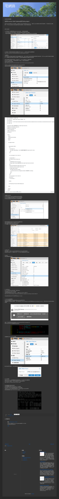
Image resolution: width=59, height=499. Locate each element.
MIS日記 (10, 415)
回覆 (8, 425)
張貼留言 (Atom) (9, 445)
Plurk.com (15, 474)
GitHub (20, 191)
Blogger (33, 493)
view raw (52, 191)
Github (24, 453)
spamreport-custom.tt (9, 191)
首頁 (29, 444)
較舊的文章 (52, 444)
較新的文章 (7, 444)
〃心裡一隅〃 (25, 458)
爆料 (45, 452)
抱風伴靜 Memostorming (26, 457)
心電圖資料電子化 (43, 461)
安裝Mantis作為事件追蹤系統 (44, 485)
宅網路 (10, 6)
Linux (8, 415)
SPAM (13, 415)
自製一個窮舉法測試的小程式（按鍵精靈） (46, 469)
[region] (29, 154)
